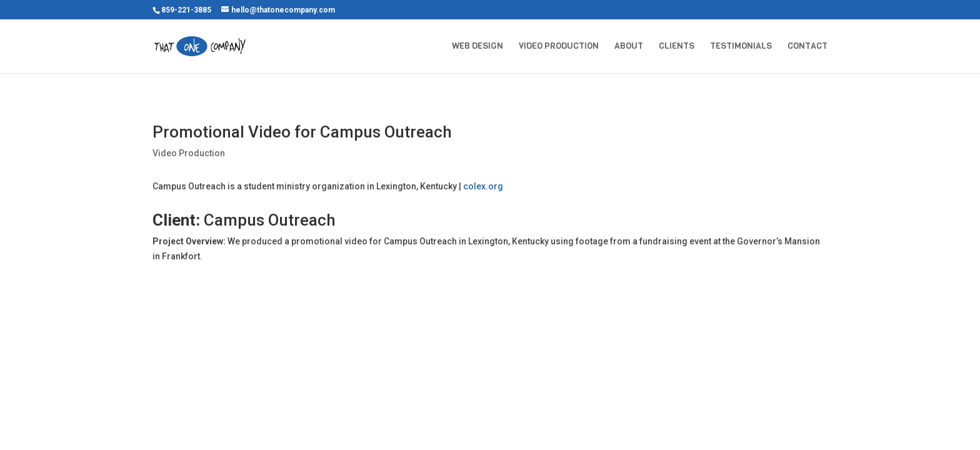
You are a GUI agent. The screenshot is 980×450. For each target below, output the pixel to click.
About (628, 47)
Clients (676, 47)
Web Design (477, 47)
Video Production (559, 47)
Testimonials (741, 47)
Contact (808, 47)
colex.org (483, 186)
